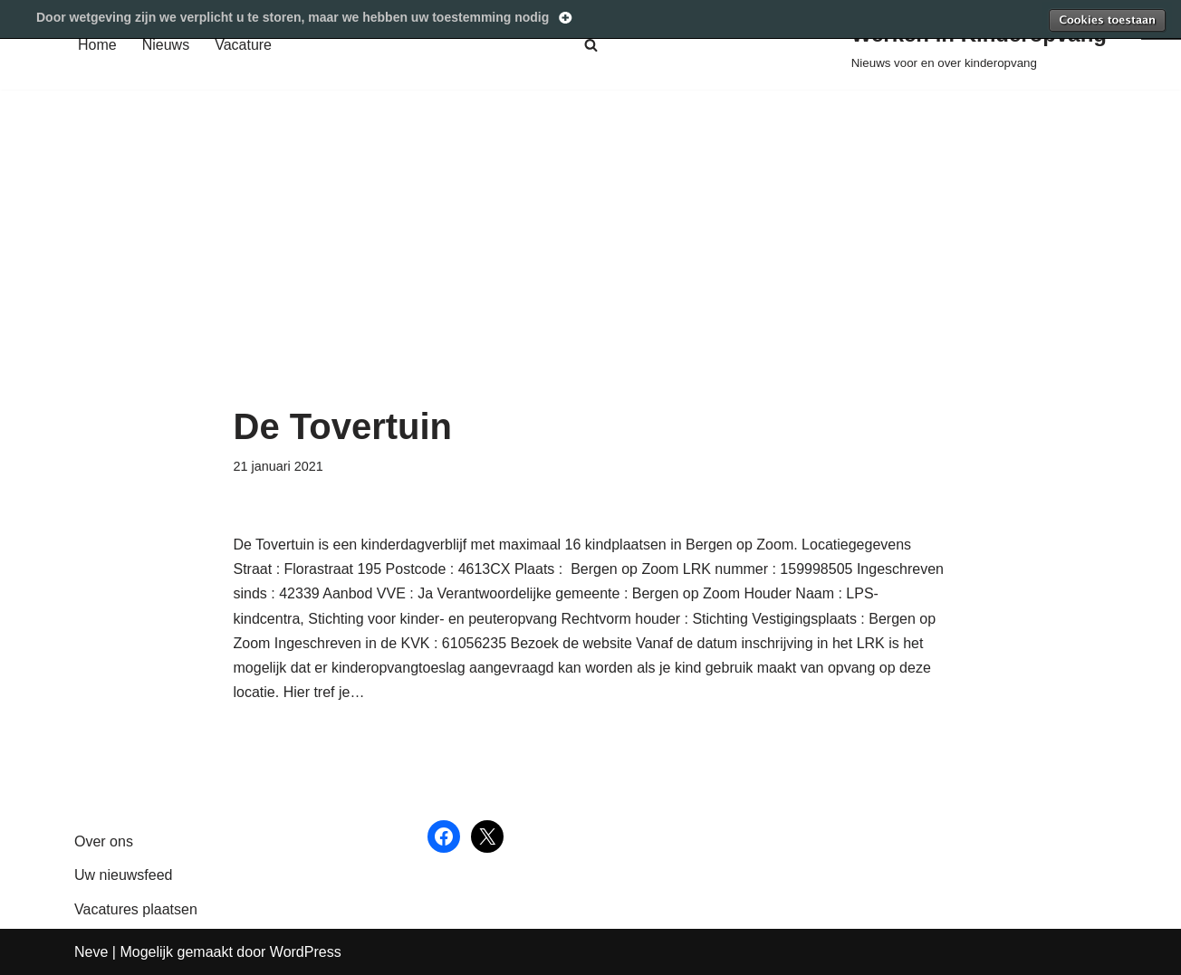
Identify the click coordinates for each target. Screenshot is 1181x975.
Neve (91, 952)
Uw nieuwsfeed (123, 875)
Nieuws (165, 45)
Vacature (243, 45)
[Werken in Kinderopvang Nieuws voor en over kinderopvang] (979, 44)
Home (97, 45)
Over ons (103, 841)
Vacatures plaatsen (135, 909)
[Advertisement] (591, 270)
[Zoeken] (591, 45)
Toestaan (1107, 20)
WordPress (305, 952)
